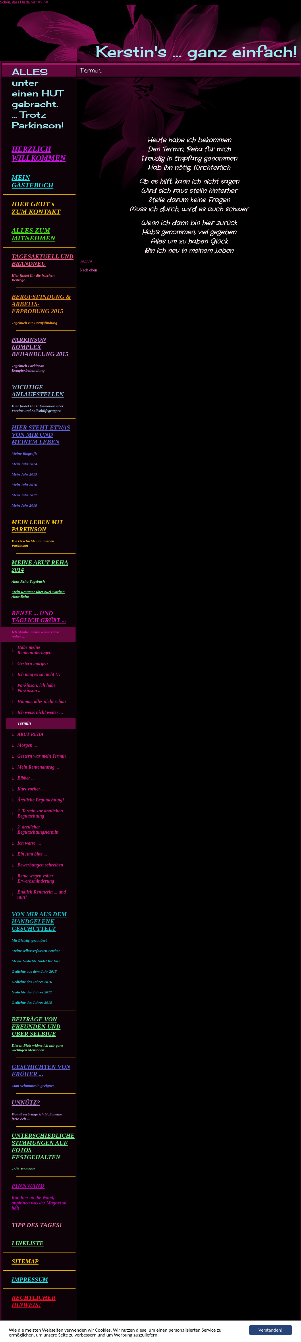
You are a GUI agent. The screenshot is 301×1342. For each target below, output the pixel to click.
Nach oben (88, 270)
